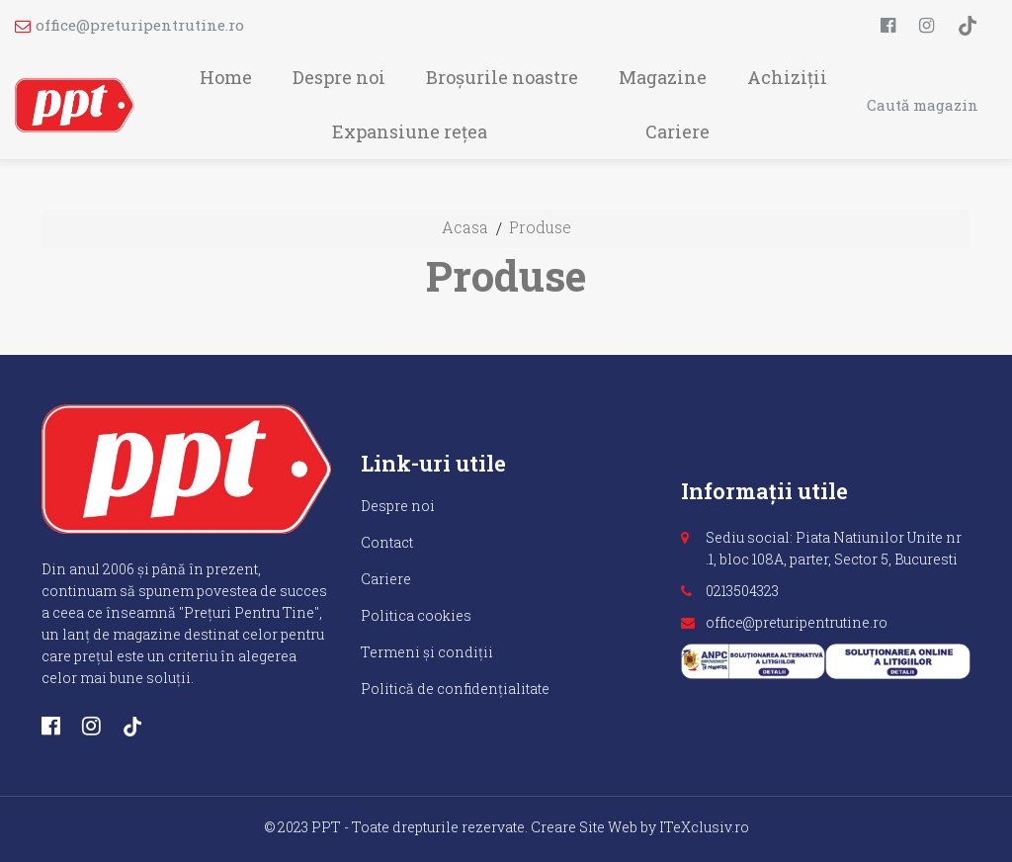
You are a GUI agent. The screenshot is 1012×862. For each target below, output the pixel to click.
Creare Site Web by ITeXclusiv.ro (640, 827)
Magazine (663, 77)
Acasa (465, 226)
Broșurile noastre (502, 77)
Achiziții (787, 77)
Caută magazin (922, 105)
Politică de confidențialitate (455, 688)
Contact (387, 542)
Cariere (677, 131)
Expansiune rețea (409, 131)
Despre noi (339, 77)
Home (226, 77)
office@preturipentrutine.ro (129, 25)
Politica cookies (416, 615)
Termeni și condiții (427, 652)
